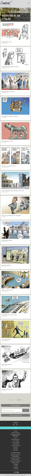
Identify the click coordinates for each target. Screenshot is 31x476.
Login (15, 428)
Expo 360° (15, 450)
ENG (17, 424)
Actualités (15, 447)
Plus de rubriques (15, 405)
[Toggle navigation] (28, 3)
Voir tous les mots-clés (15, 415)
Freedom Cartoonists (15, 458)
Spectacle (15, 448)
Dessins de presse (15, 439)
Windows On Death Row (15, 461)
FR (13, 424)
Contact (15, 431)
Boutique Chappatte (15, 454)
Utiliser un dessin (15, 432)
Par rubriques (16, 444)
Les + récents (16, 441)
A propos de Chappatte (15, 434)
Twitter (16, 465)
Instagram (16, 464)
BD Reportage (15, 456)
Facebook (16, 467)
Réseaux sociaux (15, 462)
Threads (16, 468)
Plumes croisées (15, 459)
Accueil (15, 437)
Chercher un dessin (16, 445)
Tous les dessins (16, 442)
